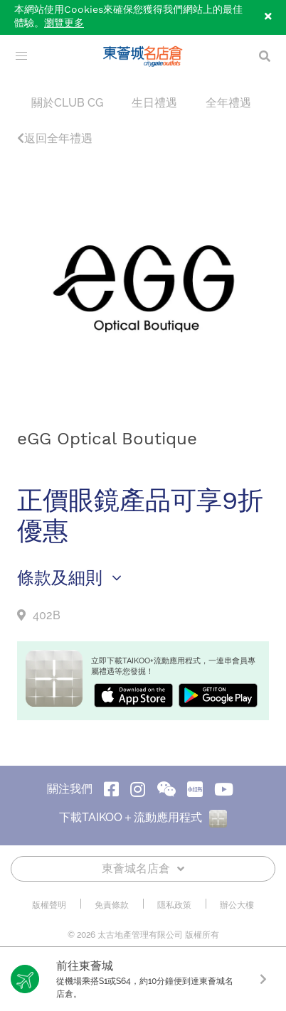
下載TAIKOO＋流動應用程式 (143, 817)
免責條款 (112, 905)
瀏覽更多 (64, 23)
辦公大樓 (237, 905)
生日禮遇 (154, 102)
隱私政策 (174, 905)
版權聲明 (49, 905)
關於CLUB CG (67, 102)
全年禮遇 (228, 102)
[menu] (21, 56)
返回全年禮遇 (54, 138)
